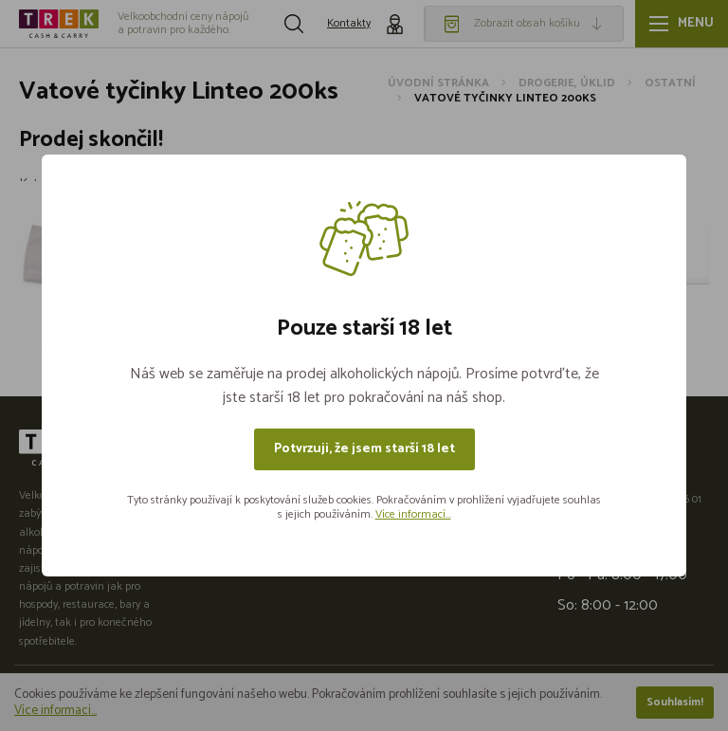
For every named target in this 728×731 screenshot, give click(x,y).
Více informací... (413, 514)
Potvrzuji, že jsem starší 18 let (364, 449)
